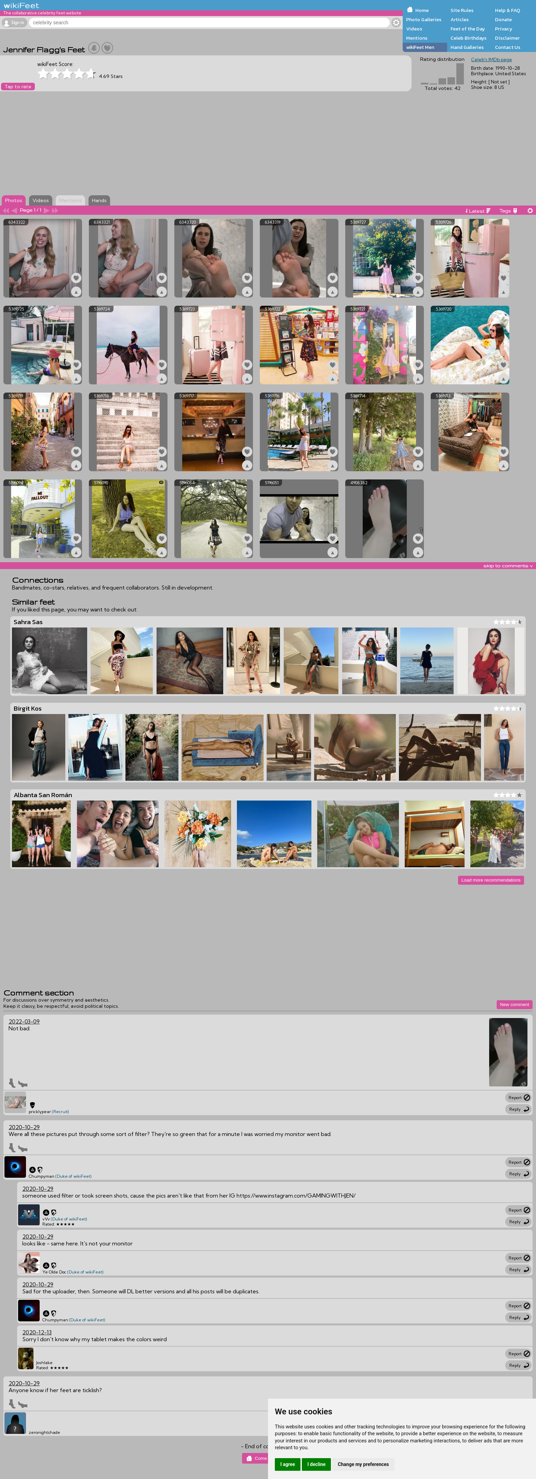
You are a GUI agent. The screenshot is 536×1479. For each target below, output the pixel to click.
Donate (503, 19)
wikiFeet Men (420, 47)
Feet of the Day (468, 28)
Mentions (416, 38)
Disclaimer (507, 38)
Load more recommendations (491, 880)
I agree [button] (287, 1464)
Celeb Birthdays (468, 38)
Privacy (503, 28)
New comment (514, 1004)
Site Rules (462, 10)
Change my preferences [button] (363, 1464)
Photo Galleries (423, 19)
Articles (460, 19)
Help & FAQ (507, 10)
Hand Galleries (467, 47)
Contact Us (507, 47)
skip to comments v (508, 565)
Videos (414, 28)
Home (422, 10)
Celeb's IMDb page (491, 59)
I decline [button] (316, 1464)
